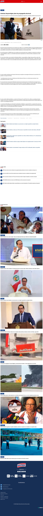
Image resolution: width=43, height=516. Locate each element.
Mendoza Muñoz (22, 118)
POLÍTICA (30, 118)
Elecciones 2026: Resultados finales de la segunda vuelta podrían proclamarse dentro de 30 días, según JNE (19, 331)
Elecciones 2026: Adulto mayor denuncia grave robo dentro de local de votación (14, 458)
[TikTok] (25, 471)
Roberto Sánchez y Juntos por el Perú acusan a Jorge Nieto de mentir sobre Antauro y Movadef (23, 129)
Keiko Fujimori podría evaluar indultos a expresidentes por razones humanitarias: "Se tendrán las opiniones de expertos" (21, 183)
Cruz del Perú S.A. (10, 118)
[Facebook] (18, 471)
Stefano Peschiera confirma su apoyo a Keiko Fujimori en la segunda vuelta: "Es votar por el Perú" (24, 141)
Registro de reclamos (3, 493)
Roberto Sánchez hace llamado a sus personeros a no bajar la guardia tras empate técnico (16, 300)
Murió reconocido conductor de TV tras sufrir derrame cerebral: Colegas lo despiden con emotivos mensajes (20, 176)
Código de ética (3, 492)
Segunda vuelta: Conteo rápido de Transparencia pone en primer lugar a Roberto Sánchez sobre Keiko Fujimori (20, 268)
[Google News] (23, 471)
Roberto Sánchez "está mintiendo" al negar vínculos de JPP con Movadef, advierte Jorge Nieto (23, 147)
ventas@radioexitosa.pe (6, 484)
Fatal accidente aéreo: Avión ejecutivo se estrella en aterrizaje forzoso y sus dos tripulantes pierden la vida (19, 395)
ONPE (27, 118)
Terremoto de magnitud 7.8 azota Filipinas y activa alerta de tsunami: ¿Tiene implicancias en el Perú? (18, 363)
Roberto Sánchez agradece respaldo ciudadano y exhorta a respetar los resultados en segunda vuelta (18, 426)
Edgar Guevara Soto (16, 118)
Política (2, 10)
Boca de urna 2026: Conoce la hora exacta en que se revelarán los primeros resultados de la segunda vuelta (19, 173)
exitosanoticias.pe (5, 486)
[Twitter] (19, 471)
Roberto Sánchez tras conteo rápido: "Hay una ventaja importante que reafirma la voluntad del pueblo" (18, 236)
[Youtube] (20, 471)
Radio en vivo (2, 499)
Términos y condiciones (4, 496)
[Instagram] (22, 471)
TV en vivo (2, 495)
